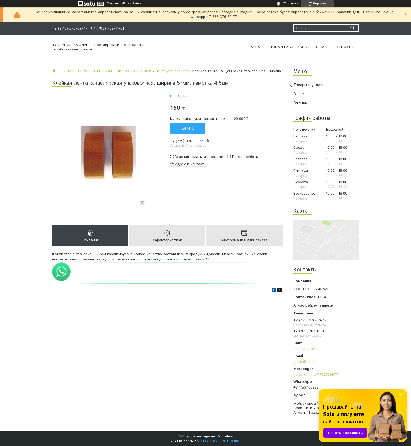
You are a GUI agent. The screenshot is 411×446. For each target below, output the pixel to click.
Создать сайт (116, 4)
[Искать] (352, 28)
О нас (321, 47)
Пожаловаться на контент (222, 441)
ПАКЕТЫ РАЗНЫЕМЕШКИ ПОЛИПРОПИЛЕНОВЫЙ (109, 71)
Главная (254, 47)
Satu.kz (228, 436)
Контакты (344, 47)
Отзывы (300, 103)
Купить (188, 128)
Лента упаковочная (171, 71)
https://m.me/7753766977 (315, 374)
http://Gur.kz (304, 349)
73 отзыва (290, 3)
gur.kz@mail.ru (305, 361)
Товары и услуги (286, 47)
